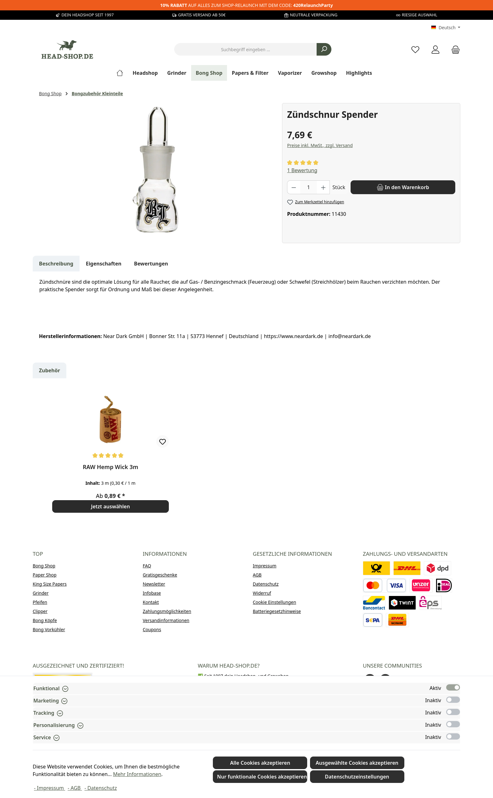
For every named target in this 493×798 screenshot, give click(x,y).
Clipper (40, 611)
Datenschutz (266, 584)
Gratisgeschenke (160, 575)
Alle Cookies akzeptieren (260, 762)
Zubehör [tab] (49, 370)
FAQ (147, 566)
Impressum (264, 566)
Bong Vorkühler (49, 629)
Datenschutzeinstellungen (357, 776)
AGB (257, 575)
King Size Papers (50, 584)
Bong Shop (44, 566)
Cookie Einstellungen (274, 602)
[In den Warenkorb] (403, 187)
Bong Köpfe (45, 620)
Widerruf (262, 593)
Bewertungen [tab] (151, 263)
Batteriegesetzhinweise (277, 611)
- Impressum (49, 787)
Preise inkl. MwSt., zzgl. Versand (319, 145)
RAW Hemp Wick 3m (110, 467)
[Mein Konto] (435, 49)
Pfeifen (40, 602)
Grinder (41, 593)
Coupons (152, 629)
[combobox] (245, 49)
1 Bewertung (302, 170)
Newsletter (154, 584)
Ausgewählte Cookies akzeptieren (357, 762)
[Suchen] (324, 49)
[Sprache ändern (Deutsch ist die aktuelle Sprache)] (445, 27)
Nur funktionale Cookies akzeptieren (262, 776)
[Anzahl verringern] (293, 187)
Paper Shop (45, 575)
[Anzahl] (308, 187)
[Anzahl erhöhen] (323, 187)
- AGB (75, 787)
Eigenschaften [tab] (103, 263)
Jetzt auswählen (110, 506)
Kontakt (151, 602)
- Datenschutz (101, 787)
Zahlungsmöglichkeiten (167, 611)
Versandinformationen (166, 620)
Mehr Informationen (137, 774)
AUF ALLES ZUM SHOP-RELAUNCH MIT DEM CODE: (246, 5)
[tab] (56, 263)
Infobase (152, 593)
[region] (157, 170)
